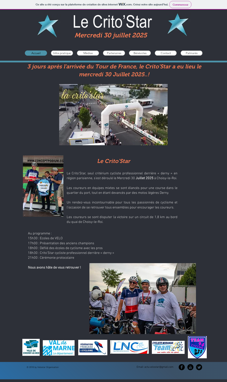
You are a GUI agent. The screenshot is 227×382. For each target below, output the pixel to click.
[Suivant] (204, 348)
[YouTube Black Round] (190, 367)
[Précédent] (22, 348)
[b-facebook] (182, 367)
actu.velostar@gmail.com (158, 367)
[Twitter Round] (199, 367)
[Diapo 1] (113, 357)
